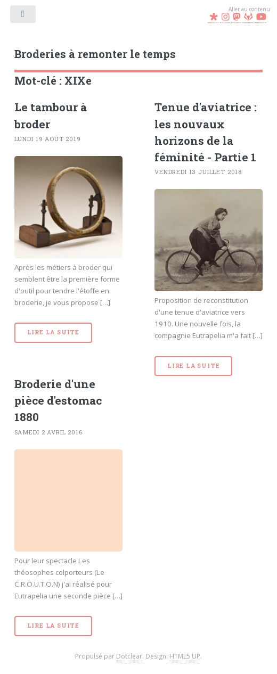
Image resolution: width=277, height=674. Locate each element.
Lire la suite (53, 332)
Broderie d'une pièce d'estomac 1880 (58, 400)
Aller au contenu (249, 9)
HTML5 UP (184, 656)
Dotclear (129, 656)
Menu (24, 16)
